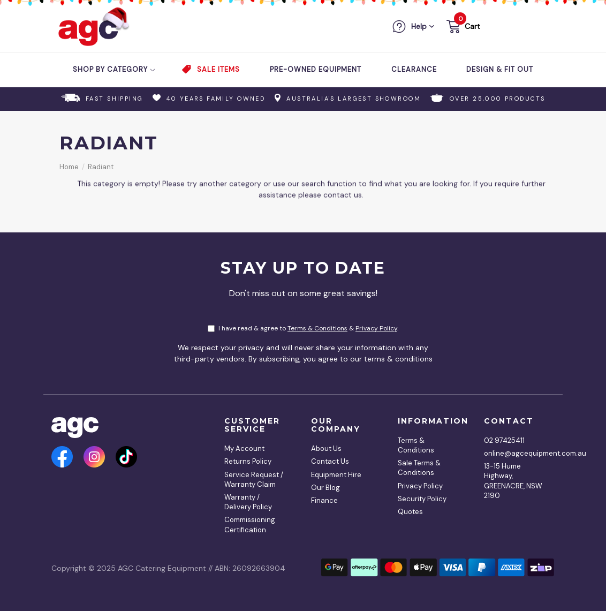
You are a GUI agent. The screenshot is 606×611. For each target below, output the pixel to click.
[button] (462, 28)
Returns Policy (247, 461)
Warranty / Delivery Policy (248, 502)
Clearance (414, 69)
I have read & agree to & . (303, 328)
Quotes (410, 511)
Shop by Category (114, 69)
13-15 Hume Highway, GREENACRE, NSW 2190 (513, 481)
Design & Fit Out (499, 69)
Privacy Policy (376, 328)
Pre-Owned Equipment (315, 69)
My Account (244, 448)
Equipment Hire (336, 474)
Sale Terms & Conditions (419, 467)
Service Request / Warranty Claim (253, 479)
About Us (326, 448)
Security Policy (422, 498)
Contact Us (330, 461)
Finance (324, 500)
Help (419, 26)
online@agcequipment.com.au (515, 453)
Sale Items (218, 69)
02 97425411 (504, 440)
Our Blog (325, 487)
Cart (472, 26)
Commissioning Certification (249, 524)
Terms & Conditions (317, 328)
